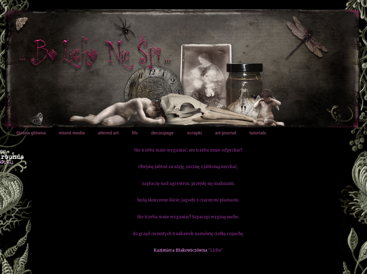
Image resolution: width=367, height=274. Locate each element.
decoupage (162, 132)
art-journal (225, 132)
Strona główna (31, 132)
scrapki (194, 132)
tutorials (257, 132)
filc (135, 132)
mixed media (72, 132)
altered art (108, 132)
